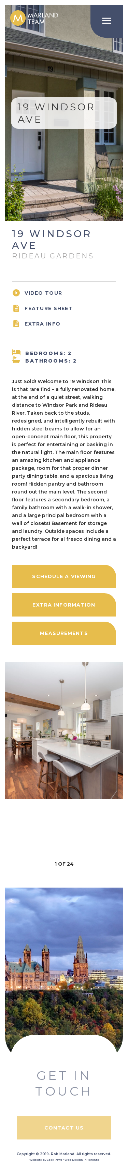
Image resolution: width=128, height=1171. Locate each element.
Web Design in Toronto (82, 1159)
